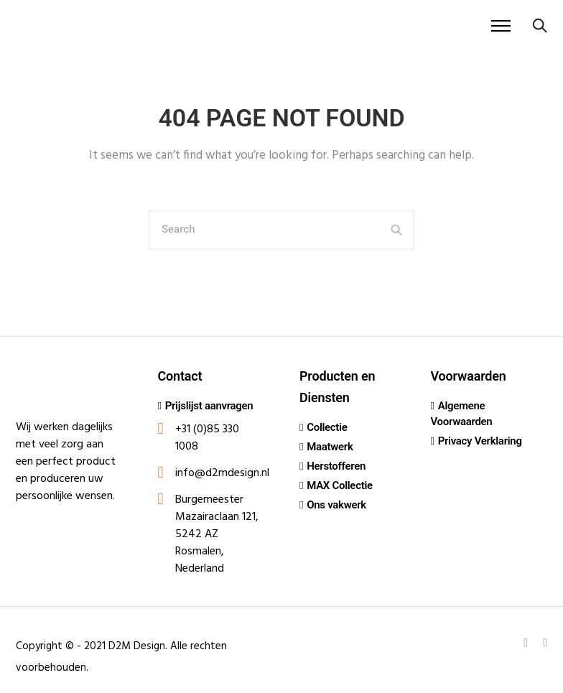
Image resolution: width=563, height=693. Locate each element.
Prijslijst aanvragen (209, 405)
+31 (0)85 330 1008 (207, 438)
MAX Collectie (340, 485)
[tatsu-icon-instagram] (545, 642)
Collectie (327, 427)
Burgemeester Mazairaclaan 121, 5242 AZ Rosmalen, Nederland (217, 534)
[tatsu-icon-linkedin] (528, 642)
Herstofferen (336, 466)
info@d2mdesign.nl (222, 473)
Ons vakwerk (336, 504)
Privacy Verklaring (480, 440)
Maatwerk (330, 446)
